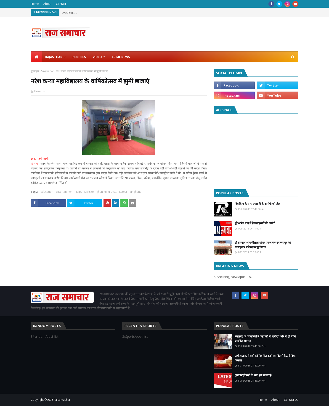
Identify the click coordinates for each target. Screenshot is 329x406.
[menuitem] (36, 56)
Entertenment (64, 192)
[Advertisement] (256, 150)
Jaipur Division (85, 192)
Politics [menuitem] (79, 57)
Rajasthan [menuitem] (54, 57)
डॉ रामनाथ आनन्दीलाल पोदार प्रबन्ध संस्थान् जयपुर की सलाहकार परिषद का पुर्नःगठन (263, 244)
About (47, 4)
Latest (123, 192)
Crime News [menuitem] (121, 57)
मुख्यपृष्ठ (35, 71)
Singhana (47, 71)
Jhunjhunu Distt (107, 192)
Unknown (40, 91)
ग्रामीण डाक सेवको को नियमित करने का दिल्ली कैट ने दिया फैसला (265, 358)
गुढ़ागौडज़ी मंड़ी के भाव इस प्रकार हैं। (253, 375)
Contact (61, 4)
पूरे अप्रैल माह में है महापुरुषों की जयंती (255, 223)
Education (46, 192)
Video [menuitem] (97, 57)
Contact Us (291, 400)
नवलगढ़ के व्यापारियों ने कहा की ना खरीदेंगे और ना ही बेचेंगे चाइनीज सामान (265, 338)
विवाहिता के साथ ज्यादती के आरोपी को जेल (257, 204)
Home (35, 4)
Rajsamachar (62, 400)
